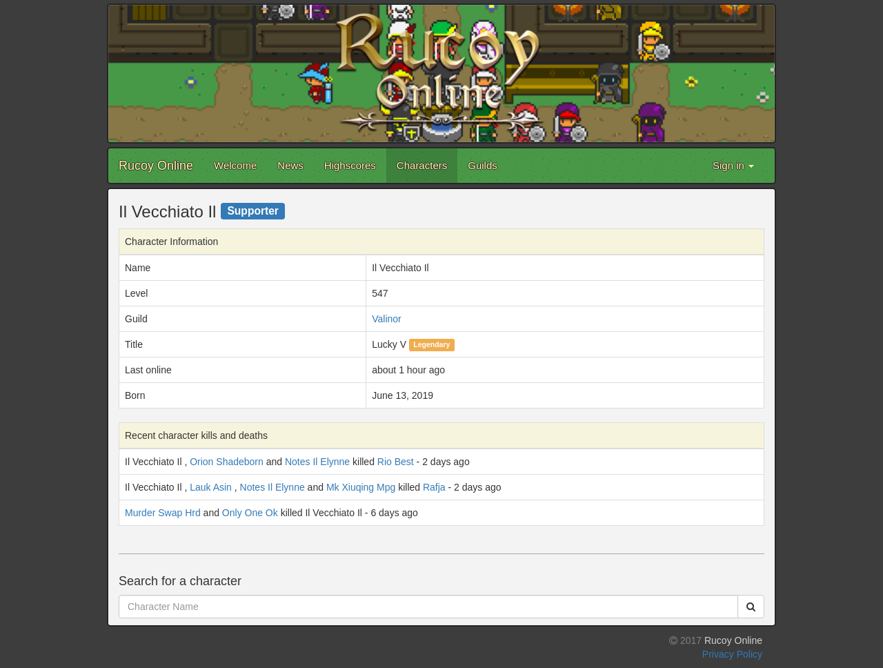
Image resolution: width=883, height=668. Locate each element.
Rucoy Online (156, 166)
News (290, 165)
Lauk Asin (211, 487)
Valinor (386, 318)
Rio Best (395, 461)
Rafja (434, 487)
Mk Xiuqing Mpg (360, 487)
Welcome (235, 165)
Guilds (482, 165)
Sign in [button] (733, 165)
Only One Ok (250, 512)
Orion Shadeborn (227, 461)
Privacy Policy (732, 654)
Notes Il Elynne (317, 461)
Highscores (350, 165)
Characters (422, 165)
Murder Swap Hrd (163, 512)
